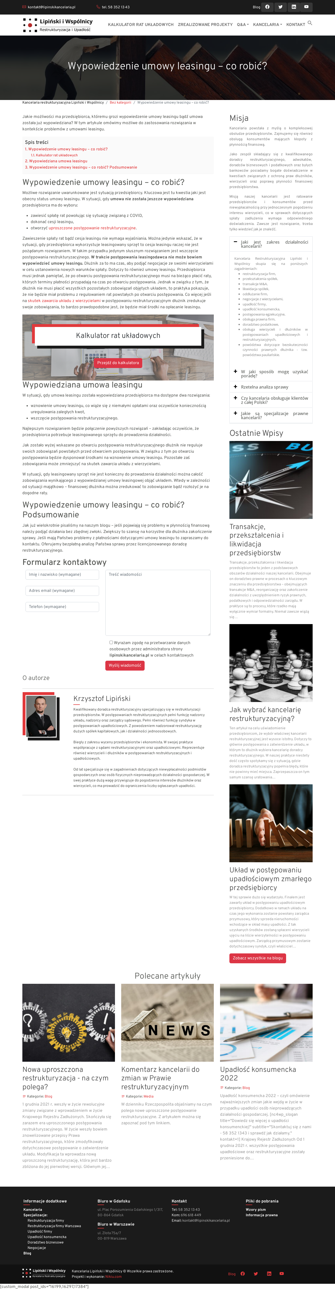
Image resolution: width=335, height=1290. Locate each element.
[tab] (271, 244)
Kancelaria (32, 1210)
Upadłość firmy (40, 1231)
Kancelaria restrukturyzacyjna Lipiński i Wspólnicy (63, 103)
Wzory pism (256, 1210)
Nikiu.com (113, 1277)
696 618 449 (191, 1215)
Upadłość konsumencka (47, 1237)
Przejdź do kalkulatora (118, 363)
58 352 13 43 (189, 1210)
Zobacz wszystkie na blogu (258, 958)
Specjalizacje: (35, 1215)
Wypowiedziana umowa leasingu (58, 161)
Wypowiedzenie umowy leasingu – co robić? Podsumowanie (83, 167)
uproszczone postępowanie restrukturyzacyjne (92, 228)
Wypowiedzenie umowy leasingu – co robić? (68, 149)
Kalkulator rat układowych (57, 155)
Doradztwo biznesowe (46, 1242)
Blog (256, 7)
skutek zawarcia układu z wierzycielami (64, 301)
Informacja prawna (262, 1215)
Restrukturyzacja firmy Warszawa (54, 1226)
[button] (310, 22)
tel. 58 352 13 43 (116, 7)
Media (148, 1096)
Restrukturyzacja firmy (46, 1221)
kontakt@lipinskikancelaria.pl (51, 7)
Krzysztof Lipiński (102, 699)
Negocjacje (37, 1248)
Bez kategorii (120, 103)
